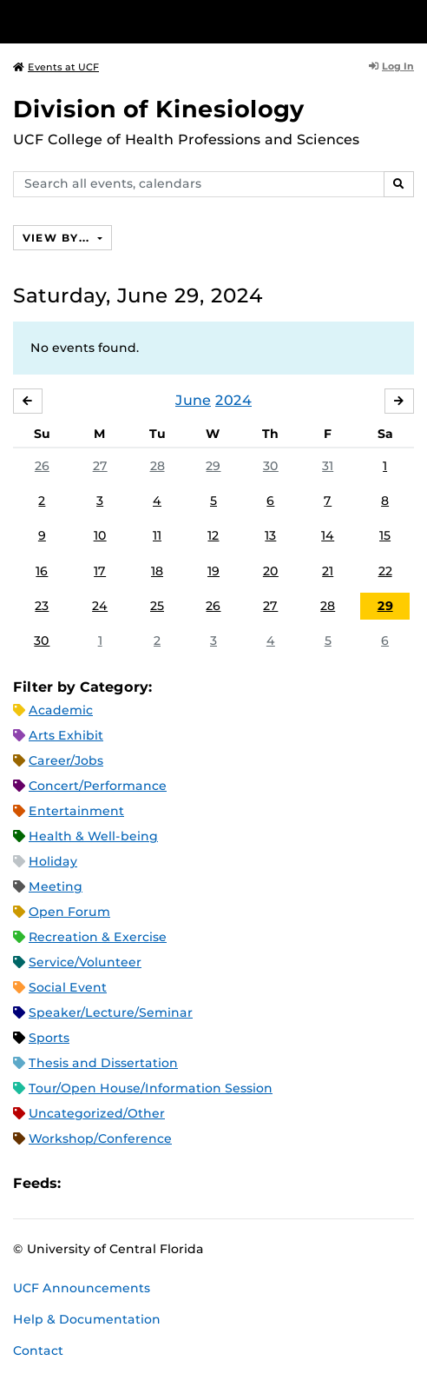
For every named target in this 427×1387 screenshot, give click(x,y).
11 (157, 535)
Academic (61, 710)
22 (385, 571)
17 (100, 571)
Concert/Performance (98, 785)
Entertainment (76, 811)
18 (157, 571)
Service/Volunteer (85, 962)
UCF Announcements (81, 1288)
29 (213, 466)
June (193, 400)
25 (157, 606)
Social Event (68, 987)
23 (42, 606)
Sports (49, 1037)
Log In (391, 66)
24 (100, 606)
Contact (38, 1350)
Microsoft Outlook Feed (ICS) (113, 1183)
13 (270, 535)
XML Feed (172, 1183)
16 (42, 571)
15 (385, 535)
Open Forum (69, 911)
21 (327, 571)
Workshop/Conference (100, 1138)
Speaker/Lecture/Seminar (111, 1012)
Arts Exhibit (66, 735)
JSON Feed (201, 1183)
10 (100, 535)
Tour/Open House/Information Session (151, 1088)
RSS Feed (142, 1183)
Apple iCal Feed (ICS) (83, 1183)
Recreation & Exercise (98, 937)
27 (100, 466)
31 (327, 466)
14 (327, 535)
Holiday (53, 861)
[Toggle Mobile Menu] (410, 20)
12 (213, 535)
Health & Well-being (93, 836)
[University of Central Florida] (131, 21)
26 (42, 466)
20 (271, 571)
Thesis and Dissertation (103, 1063)
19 (213, 571)
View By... (58, 237)
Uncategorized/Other (97, 1113)
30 (271, 466)
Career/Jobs (66, 760)
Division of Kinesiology (159, 109)
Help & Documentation (87, 1319)
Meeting (55, 886)
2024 (233, 400)
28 (157, 466)
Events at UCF (56, 67)
